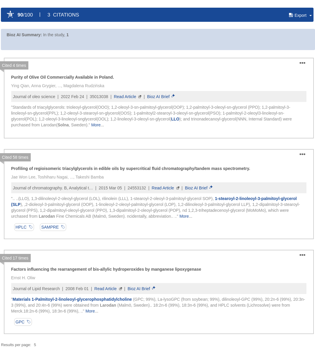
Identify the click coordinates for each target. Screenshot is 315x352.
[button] (301, 15)
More (96, 125)
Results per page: (16, 345)
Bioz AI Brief (158, 96)
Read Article (125, 96)
